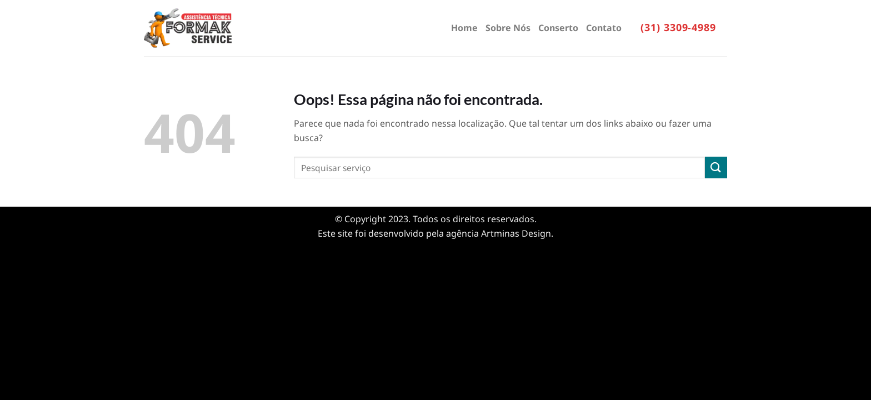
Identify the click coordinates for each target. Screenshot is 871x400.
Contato (604, 28)
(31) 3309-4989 (678, 27)
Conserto (558, 28)
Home (464, 28)
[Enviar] (716, 167)
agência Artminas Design (498, 233)
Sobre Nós (507, 28)
